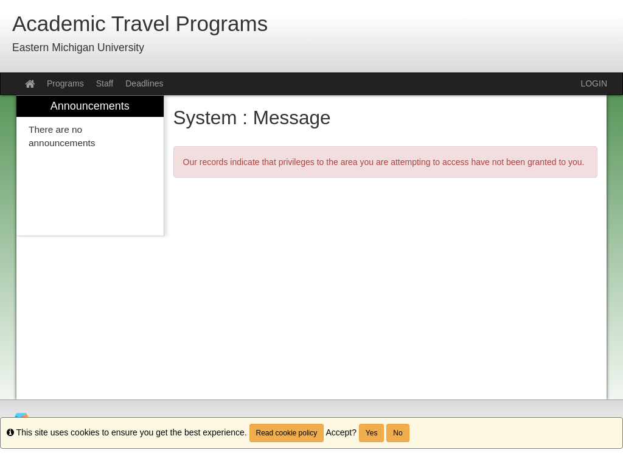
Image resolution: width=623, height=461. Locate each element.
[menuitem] (90, 166)
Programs (65, 83)
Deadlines (144, 83)
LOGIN (593, 83)
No (397, 433)
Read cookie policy (287, 433)
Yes (372, 433)
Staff (105, 83)
